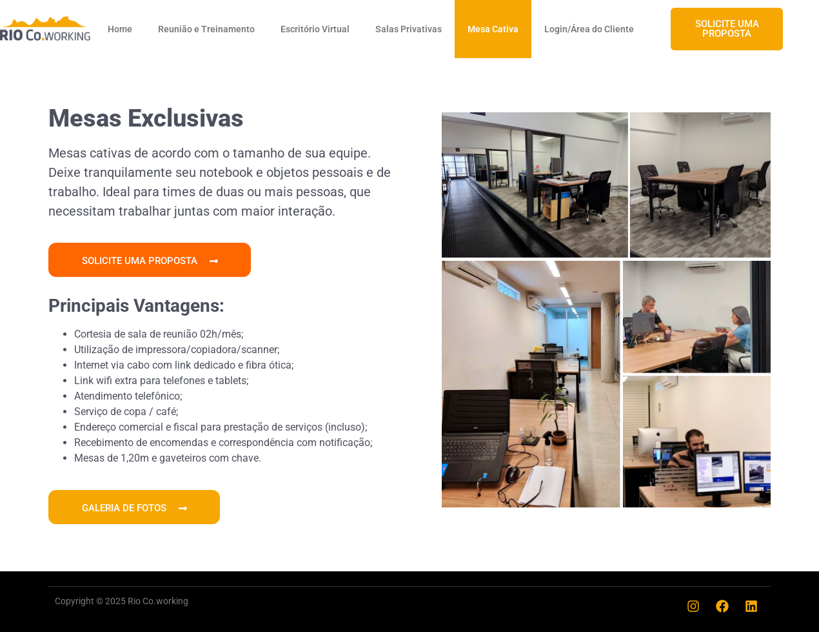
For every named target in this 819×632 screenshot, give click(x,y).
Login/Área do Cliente (589, 29)
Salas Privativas (408, 29)
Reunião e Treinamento (206, 29)
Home (120, 29)
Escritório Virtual (315, 29)
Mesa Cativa (493, 29)
